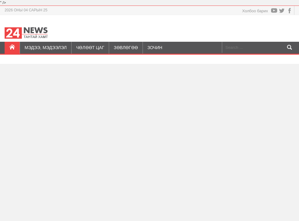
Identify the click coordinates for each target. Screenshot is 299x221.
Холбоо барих (255, 11)
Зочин (155, 47)
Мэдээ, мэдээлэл (46, 47)
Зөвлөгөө (126, 47)
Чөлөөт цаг (90, 47)
